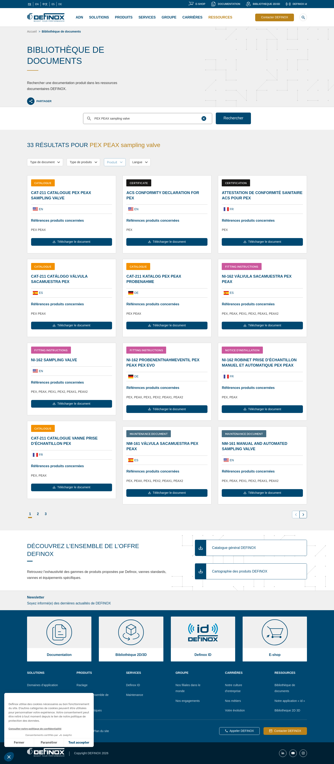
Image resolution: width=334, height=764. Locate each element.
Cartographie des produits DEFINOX (239, 571)
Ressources (220, 17)
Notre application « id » (290, 701)
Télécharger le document (71, 241)
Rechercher (233, 118)
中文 (45, 4)
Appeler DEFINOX (239, 731)
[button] (9, 757)
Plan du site (101, 731)
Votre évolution (235, 710)
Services (147, 17)
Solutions (99, 17)
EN (37, 4)
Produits (124, 17)
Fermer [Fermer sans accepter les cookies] (19, 742)
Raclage (81, 685)
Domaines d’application (42, 685)
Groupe (169, 17)
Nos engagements (188, 701)
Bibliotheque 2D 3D (287, 710)
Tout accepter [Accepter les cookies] (78, 742)
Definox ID (133, 685)
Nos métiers (233, 701)
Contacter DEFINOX (274, 17)
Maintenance (134, 695)
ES (53, 4)
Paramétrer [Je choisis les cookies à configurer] (49, 742)
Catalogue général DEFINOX (234, 548)
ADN (79, 17)
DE (60, 4)
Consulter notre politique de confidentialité (35, 728)
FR (29, 4)
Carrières (192, 17)
